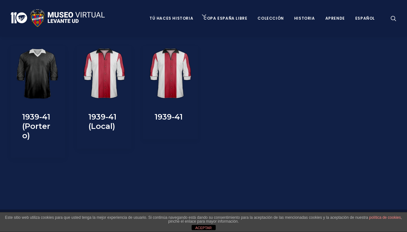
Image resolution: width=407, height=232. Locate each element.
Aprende (335, 18)
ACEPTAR (203, 228)
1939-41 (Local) (102, 121)
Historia (304, 18)
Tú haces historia (171, 18)
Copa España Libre (225, 18)
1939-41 (169, 116)
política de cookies (385, 217)
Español (365, 18)
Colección (271, 18)
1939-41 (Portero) (36, 126)
